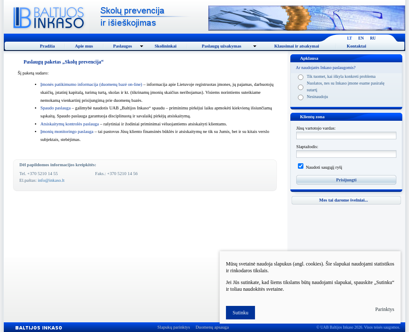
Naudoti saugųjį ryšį (323, 167)
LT (349, 38)
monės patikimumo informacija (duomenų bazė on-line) (91, 84)
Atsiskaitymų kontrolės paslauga (69, 124)
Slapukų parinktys (173, 327)
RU (373, 38)
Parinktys (384, 309)
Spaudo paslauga (55, 108)
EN (361, 38)
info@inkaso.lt (51, 180)
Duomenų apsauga (212, 327)
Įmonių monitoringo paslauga (66, 131)
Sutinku (240, 313)
